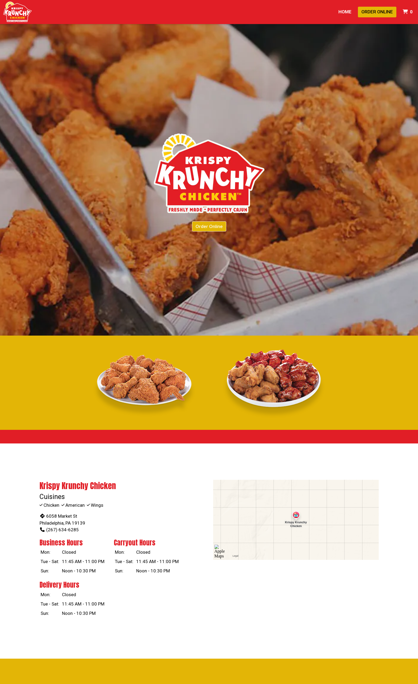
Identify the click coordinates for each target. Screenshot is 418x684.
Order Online (377, 11)
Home (344, 11)
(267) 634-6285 (59, 529)
